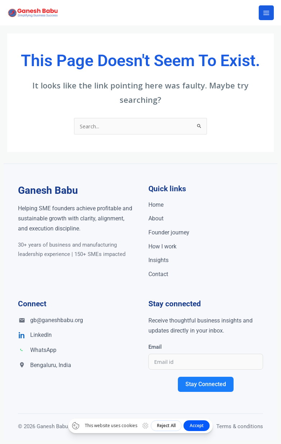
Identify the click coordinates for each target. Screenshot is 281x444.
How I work (162, 246)
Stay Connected (205, 384)
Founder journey (168, 232)
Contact (158, 274)
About (155, 218)
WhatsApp (43, 350)
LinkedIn (41, 334)
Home (155, 204)
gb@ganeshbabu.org (56, 320)
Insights (158, 260)
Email (155, 347)
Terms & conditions (239, 426)
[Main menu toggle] (266, 12)
